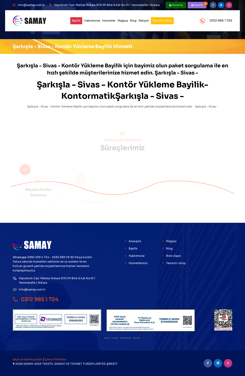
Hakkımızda (92, 20)
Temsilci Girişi (162, 20)
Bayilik (76, 20)
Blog (133, 20)
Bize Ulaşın (173, 255)
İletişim (143, 20)
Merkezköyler (126, 338)
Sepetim (199, 4)
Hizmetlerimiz (138, 263)
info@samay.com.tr (31, 5)
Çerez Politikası (55, 359)
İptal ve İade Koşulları (28, 359)
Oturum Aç (176, 5)
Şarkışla (136, 338)
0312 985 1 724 (215, 21)
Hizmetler (109, 20)
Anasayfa (135, 241)
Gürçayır (115, 338)
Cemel (107, 338)
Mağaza (123, 20)
